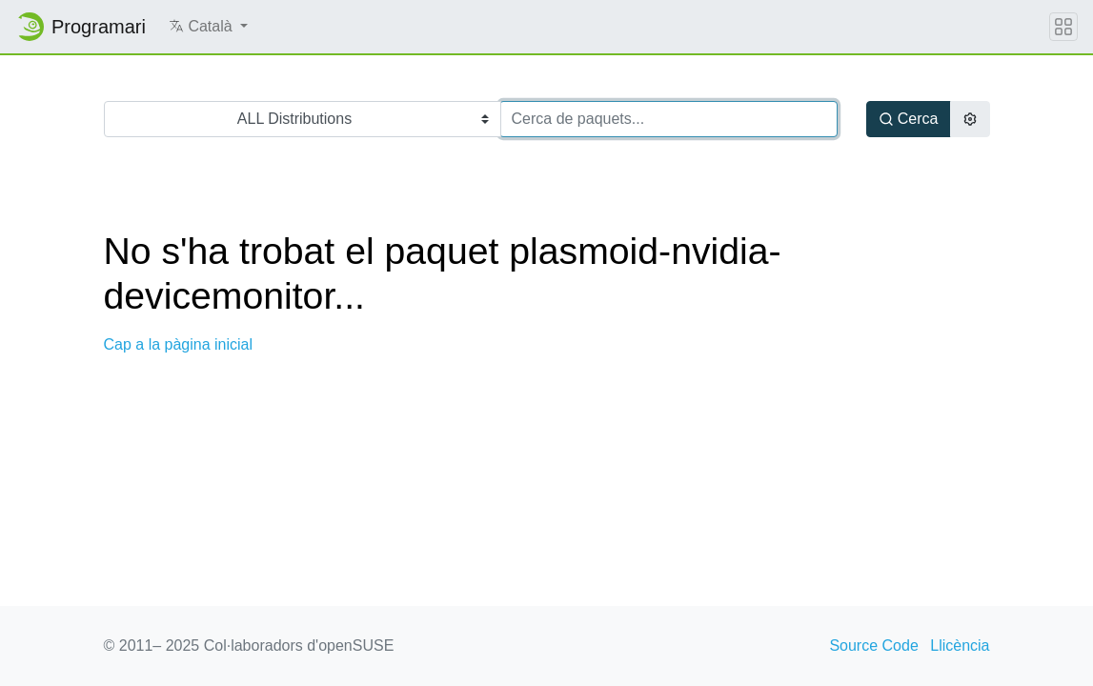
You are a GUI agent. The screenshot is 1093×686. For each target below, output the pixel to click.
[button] (208, 27)
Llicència (959, 645)
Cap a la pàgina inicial (178, 344)
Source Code (873, 645)
